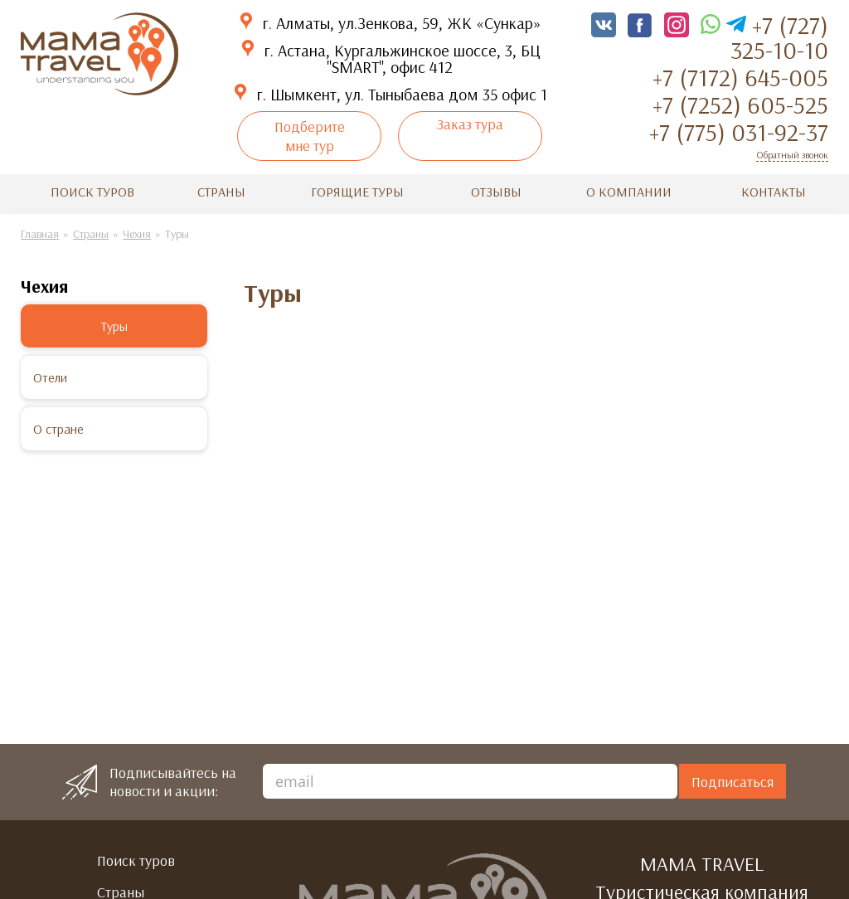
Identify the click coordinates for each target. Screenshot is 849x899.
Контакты (773, 191)
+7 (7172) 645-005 (740, 77)
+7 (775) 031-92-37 (738, 132)
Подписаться (732, 781)
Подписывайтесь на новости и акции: (172, 782)
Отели (50, 377)
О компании (629, 191)
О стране (58, 428)
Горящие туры (357, 191)
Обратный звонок (792, 154)
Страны (221, 191)
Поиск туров (92, 191)
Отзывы (496, 191)
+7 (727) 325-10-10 (779, 37)
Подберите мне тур (309, 136)
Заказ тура (470, 124)
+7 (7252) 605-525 (740, 104)
